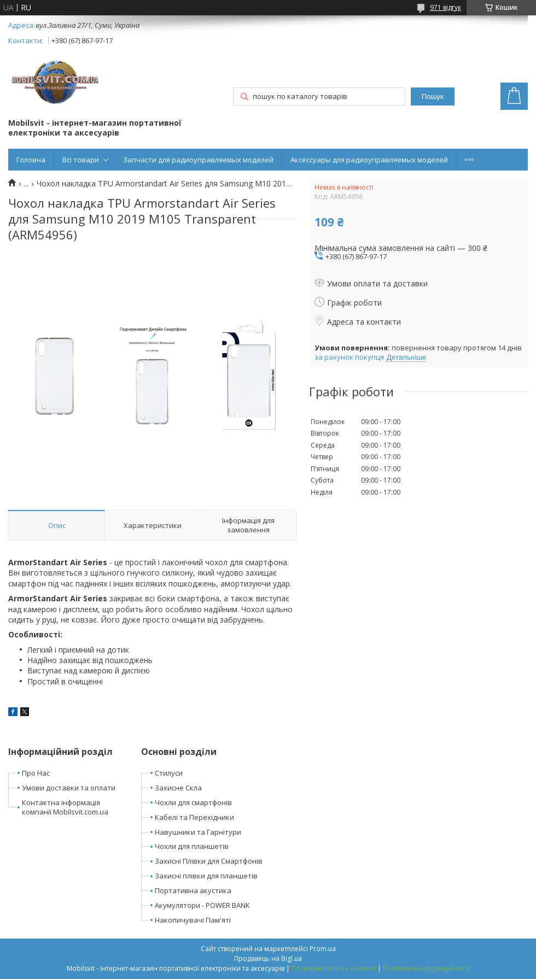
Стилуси (169, 773)
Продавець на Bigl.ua (268, 958)
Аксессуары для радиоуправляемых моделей (369, 160)
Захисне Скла (178, 788)
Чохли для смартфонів (193, 802)
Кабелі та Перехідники (194, 817)
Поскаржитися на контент (334, 968)
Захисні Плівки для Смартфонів (209, 861)
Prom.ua (323, 948)
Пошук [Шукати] (433, 96)
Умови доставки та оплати (68, 788)
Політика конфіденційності (426, 968)
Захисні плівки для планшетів (206, 876)
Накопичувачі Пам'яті (193, 920)
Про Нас (36, 773)
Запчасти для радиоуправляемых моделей (198, 160)
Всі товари (80, 160)
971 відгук (445, 7)
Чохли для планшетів (192, 846)
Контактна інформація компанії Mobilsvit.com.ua (65, 807)
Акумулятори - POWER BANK (202, 905)
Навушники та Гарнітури (198, 832)
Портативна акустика (193, 890)
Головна (30, 160)
